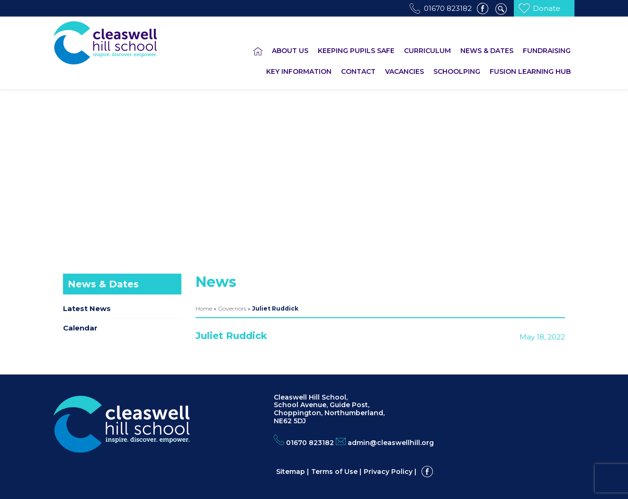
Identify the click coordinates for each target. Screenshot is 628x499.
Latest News (87, 308)
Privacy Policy (388, 471)
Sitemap (290, 471)
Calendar (80, 327)
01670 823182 (448, 8)
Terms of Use (334, 471)
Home (204, 308)
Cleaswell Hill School (119, 42)
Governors (232, 308)
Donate (546, 8)
